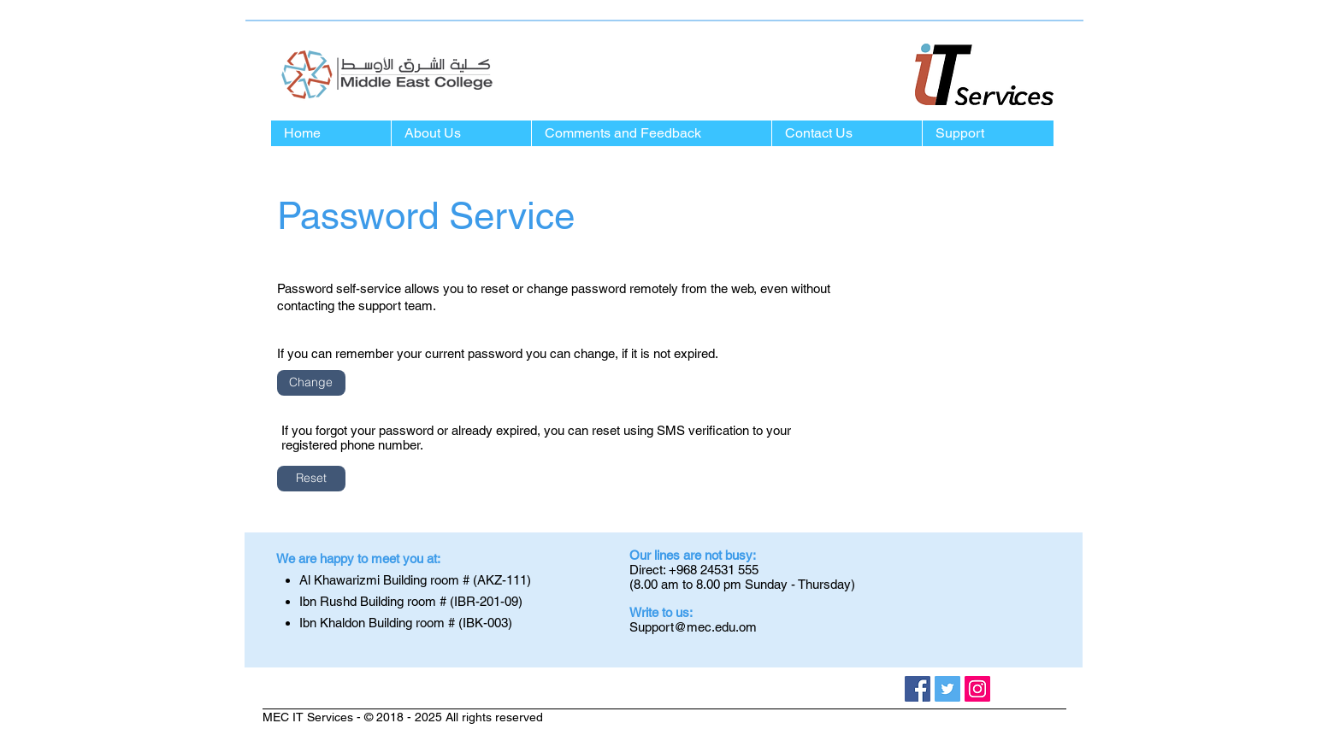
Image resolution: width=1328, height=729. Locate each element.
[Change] (311, 383)
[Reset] (311, 478)
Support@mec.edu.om (693, 627)
